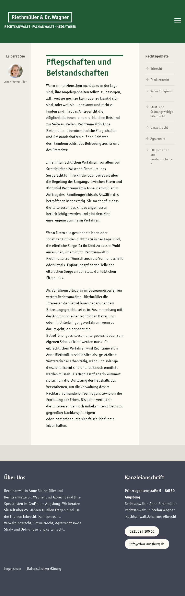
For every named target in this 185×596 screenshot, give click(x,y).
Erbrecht (156, 69)
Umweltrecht (159, 127)
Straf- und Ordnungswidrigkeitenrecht (161, 111)
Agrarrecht (157, 139)
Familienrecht (159, 80)
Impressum (12, 568)
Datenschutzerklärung (44, 568)
